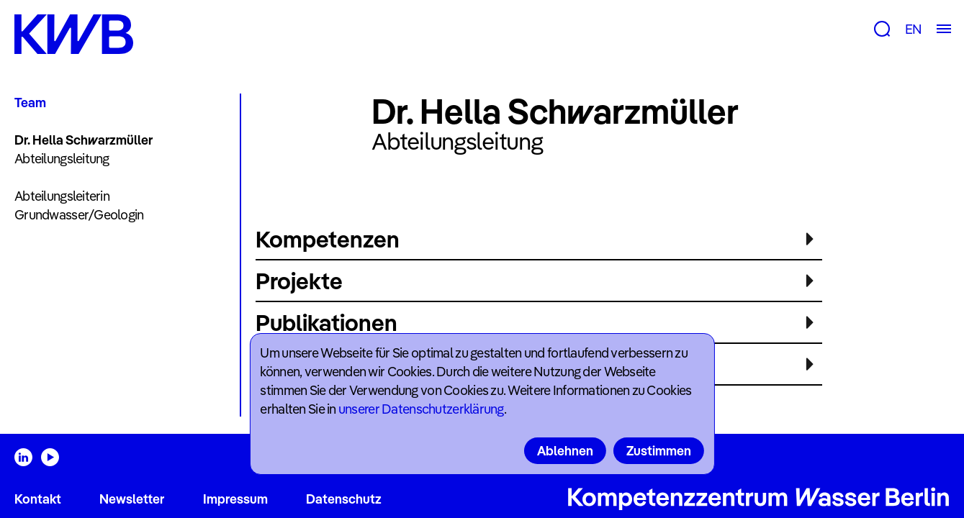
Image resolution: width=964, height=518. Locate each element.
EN (913, 29)
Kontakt (37, 499)
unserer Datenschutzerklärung (421, 409)
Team (30, 102)
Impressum (235, 499)
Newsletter (131, 499)
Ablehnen (565, 450)
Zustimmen (658, 450)
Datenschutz (344, 499)
